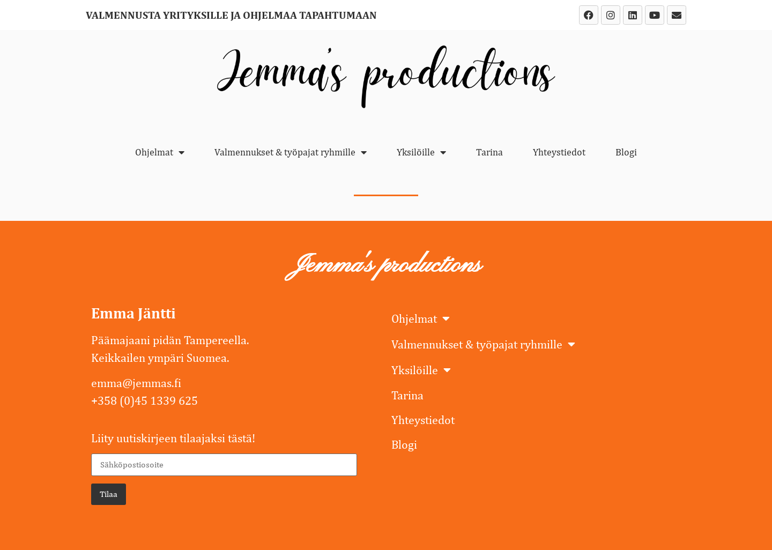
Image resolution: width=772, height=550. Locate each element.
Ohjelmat (159, 152)
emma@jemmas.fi (136, 383)
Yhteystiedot (559, 152)
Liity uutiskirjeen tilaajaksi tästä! (173, 438)
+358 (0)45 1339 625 (144, 400)
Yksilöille (421, 152)
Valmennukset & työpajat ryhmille (290, 152)
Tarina (489, 152)
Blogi (626, 152)
